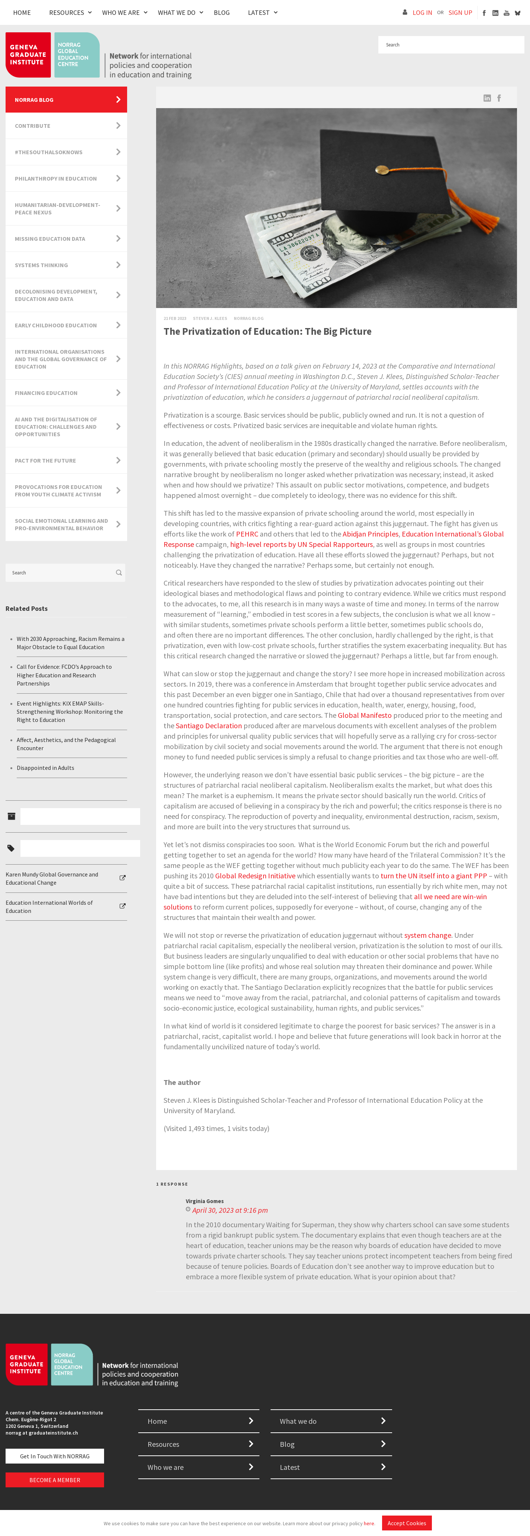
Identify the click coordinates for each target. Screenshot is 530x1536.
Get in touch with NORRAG (55, 1456)
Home (22, 12)
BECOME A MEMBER (54, 1480)
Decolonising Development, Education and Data (56, 295)
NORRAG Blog (34, 99)
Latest (259, 12)
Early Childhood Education (56, 325)
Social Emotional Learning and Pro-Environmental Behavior (61, 524)
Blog (222, 12)
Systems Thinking (41, 265)
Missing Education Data (50, 238)
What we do (298, 1421)
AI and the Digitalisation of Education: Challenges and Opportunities (56, 426)
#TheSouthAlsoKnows (49, 152)
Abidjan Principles (370, 533)
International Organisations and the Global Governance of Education (61, 359)
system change (427, 935)
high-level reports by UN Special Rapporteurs (301, 544)
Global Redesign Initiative (255, 875)
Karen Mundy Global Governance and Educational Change (52, 878)
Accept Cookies (407, 1523)
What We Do (176, 12)
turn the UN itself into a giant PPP (434, 875)
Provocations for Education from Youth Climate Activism (58, 490)
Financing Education (46, 392)
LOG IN (422, 12)
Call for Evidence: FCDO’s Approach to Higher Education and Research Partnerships (64, 675)
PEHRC (247, 533)
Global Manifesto (365, 715)
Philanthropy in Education (56, 178)
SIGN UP (460, 12)
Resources (66, 12)
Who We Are (121, 12)
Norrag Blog (249, 318)
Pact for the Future (45, 460)
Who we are (166, 1467)
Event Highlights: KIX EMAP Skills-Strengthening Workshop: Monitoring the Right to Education (70, 712)
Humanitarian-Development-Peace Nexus (57, 208)
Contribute (33, 125)
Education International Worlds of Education (49, 906)
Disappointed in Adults (45, 767)
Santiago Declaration (209, 725)
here (369, 1523)
